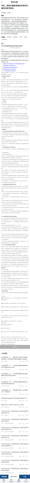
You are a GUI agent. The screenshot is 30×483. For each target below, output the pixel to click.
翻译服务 (14, 476)
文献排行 (19, 480)
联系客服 (4, 476)
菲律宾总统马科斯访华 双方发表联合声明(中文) (14, 398)
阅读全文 (15, 347)
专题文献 (11, 480)
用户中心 (26, 480)
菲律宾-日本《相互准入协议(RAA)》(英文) (12, 404)
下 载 (24, 476)
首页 (4, 480)
